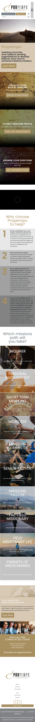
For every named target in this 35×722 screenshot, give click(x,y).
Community (17, 689)
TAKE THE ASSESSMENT (17, 131)
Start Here (21, 14)
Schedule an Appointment (17, 652)
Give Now (8, 615)
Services (17, 686)
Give (17, 693)
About (17, 684)
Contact (17, 697)
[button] (32, 10)
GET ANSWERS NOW (17, 169)
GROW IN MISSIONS (17, 95)
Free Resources (8, 14)
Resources (18, 695)
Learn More (9, 65)
